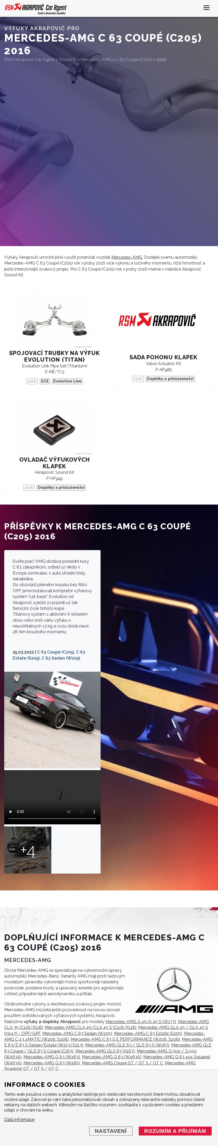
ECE (45, 381)
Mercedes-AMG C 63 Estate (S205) (148, 1033)
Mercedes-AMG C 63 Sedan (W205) (77, 1033)
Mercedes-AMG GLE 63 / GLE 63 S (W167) (127, 1045)
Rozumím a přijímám (175, 1131)
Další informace (19, 1119)
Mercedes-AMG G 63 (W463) (51, 1056)
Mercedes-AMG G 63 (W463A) (111, 1056)
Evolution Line (67, 381)
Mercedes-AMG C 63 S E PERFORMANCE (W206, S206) (125, 1039)
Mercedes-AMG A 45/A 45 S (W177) (141, 1021)
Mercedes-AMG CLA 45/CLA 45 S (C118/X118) (90, 1027)
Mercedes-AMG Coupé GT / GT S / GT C (122, 1062)
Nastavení (111, 1131)
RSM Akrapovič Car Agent (29, 59)
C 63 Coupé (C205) (55, 652)
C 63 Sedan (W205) (61, 658)
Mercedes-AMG (126, 257)
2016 (31, 381)
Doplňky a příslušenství (170, 378)
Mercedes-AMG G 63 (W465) (51, 1062)
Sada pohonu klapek (163, 357)
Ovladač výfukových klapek (54, 463)
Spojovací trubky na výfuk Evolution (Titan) (54, 356)
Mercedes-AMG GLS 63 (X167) (105, 1051)
